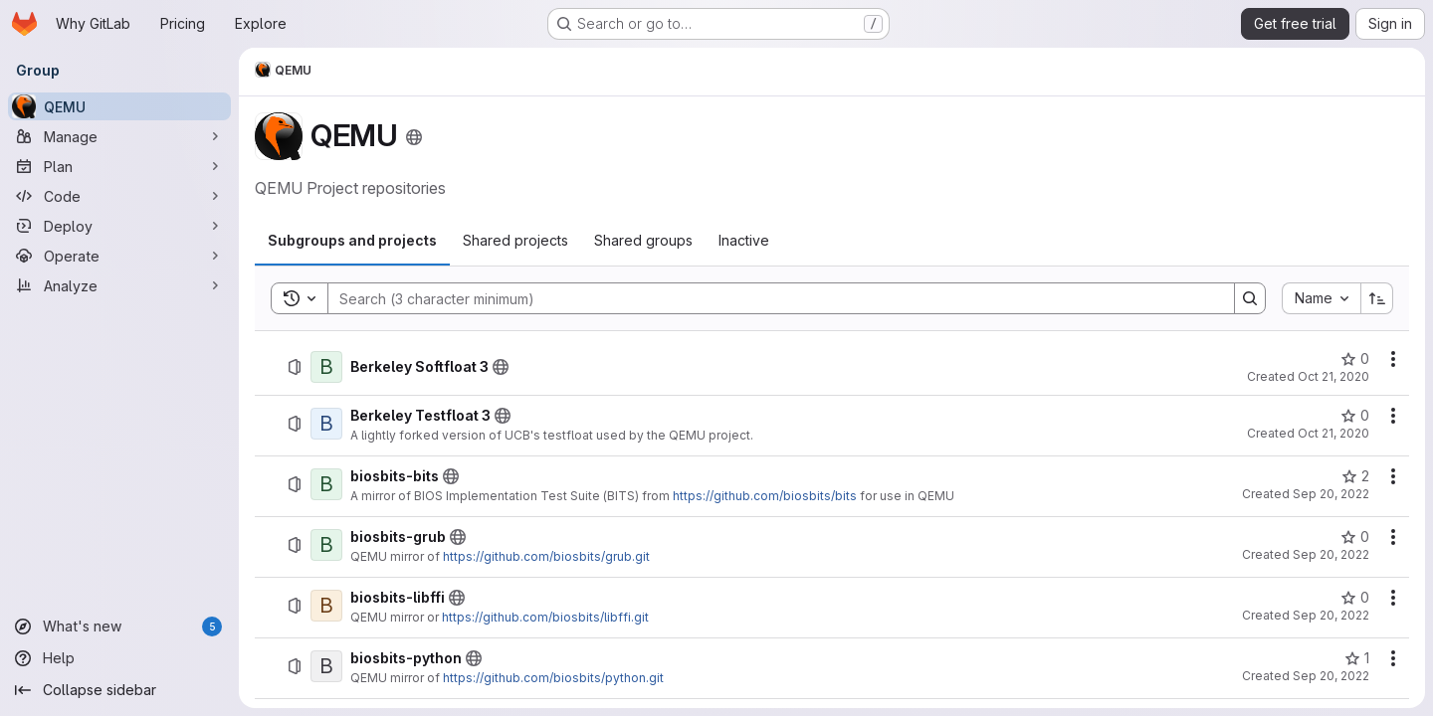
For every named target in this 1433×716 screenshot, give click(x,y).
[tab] (352, 241)
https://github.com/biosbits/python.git (553, 677)
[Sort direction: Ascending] (1377, 298)
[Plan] (119, 166)
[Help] (119, 658)
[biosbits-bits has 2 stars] (1355, 476)
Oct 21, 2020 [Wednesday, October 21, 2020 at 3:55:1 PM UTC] (1333, 433)
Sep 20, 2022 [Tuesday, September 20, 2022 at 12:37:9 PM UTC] (1331, 493)
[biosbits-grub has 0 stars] (1354, 537)
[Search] (771, 298)
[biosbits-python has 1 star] (1356, 658)
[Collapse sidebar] (119, 690)
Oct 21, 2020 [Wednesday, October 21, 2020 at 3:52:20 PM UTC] (1333, 376)
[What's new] (119, 626)
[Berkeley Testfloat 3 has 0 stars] (1354, 416)
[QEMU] (119, 106)
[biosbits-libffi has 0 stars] (1354, 598)
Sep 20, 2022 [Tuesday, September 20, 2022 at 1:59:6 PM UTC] (1331, 675)
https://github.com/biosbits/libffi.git (545, 617)
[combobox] (1321, 298)
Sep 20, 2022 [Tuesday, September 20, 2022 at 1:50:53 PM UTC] (1331, 554)
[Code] (119, 196)
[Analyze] (119, 285)
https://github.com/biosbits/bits (765, 495)
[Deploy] (119, 226)
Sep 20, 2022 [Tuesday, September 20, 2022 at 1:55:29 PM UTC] (1331, 615)
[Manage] (119, 136)
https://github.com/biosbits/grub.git (546, 556)
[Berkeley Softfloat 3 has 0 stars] (1354, 359)
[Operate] (119, 255)
